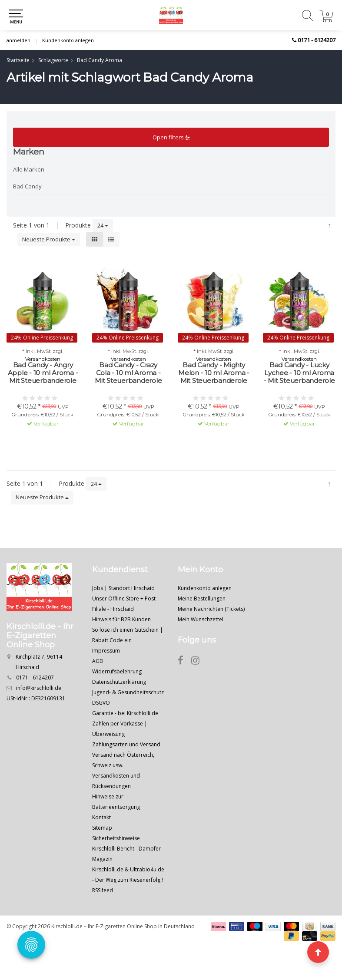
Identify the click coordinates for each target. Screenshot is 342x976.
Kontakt (101, 817)
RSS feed (102, 890)
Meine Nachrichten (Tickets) (211, 609)
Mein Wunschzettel (200, 619)
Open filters (171, 137)
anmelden (18, 40)
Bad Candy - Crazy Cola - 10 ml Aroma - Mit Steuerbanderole (128, 373)
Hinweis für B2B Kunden (121, 619)
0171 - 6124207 (316, 40)
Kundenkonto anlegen (68, 40)
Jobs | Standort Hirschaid (123, 588)
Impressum (106, 650)
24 (102, 225)
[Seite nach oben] (318, 952)
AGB (97, 661)
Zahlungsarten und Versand (126, 744)
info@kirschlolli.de (38, 688)
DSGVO (101, 702)
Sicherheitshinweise (116, 838)
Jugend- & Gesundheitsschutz (128, 692)
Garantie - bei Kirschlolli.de (125, 713)
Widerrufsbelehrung (117, 671)
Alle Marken (28, 169)
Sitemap (102, 827)
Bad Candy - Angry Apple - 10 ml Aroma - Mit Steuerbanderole (43, 373)
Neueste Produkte (48, 239)
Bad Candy (27, 186)
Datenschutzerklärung (119, 682)
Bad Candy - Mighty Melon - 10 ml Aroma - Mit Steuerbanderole (213, 373)
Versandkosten (42, 359)
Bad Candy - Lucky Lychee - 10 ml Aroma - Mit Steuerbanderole (299, 373)
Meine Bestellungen (202, 598)
